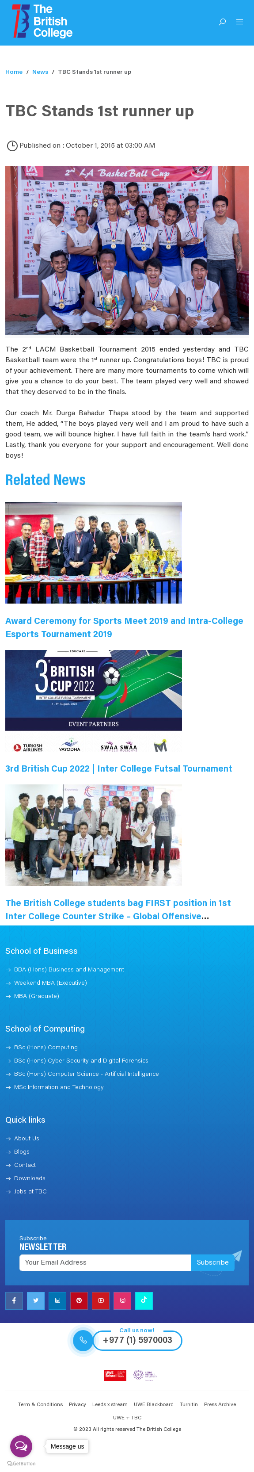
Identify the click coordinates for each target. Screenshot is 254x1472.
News (40, 72)
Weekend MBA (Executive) (50, 983)
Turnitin (189, 1404)
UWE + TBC (127, 1418)
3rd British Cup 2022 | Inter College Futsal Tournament (118, 769)
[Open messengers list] (21, 1446)
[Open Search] (222, 23)
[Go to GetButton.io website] (21, 1463)
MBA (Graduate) (36, 997)
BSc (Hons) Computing (46, 1048)
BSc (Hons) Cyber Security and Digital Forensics (81, 1061)
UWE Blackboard (154, 1404)
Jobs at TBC (30, 1192)
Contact (25, 1165)
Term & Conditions (40, 1404)
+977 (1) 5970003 (137, 1340)
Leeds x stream (110, 1404)
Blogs (22, 1152)
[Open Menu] (240, 23)
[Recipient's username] (105, 1262)
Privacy (77, 1404)
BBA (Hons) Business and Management (69, 970)
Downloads (29, 1179)
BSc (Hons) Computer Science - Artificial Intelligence (86, 1074)
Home (14, 72)
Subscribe (213, 1262)
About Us (26, 1139)
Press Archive (220, 1404)
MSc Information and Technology (59, 1088)
